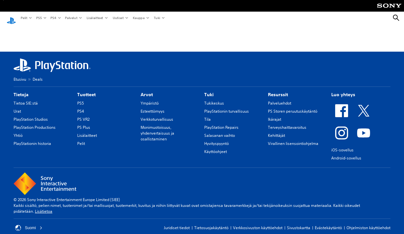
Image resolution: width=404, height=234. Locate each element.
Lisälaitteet (94, 17)
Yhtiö (18, 129)
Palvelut (71, 17)
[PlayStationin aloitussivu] (11, 18)
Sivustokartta (298, 221)
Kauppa (138, 17)
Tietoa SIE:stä (26, 97)
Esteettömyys (153, 105)
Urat (17, 105)
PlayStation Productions (35, 121)
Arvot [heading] (147, 88)
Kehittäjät (276, 129)
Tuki (157, 17)
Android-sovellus (346, 152)
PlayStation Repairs (221, 121)
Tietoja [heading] (21, 88)
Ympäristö (150, 97)
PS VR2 (83, 113)
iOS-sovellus (342, 144)
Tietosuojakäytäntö (211, 221)
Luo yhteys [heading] (343, 88)
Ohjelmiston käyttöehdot (368, 221)
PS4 (53, 17)
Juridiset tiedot (177, 221)
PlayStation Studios (31, 113)
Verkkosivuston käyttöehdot (257, 221)
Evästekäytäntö (328, 221)
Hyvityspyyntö (216, 137)
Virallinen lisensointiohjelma (293, 137)
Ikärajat (274, 113)
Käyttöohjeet (215, 145)
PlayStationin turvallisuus (226, 105)
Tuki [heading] (209, 88)
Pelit (23, 17)
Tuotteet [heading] (86, 88)
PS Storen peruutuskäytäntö (292, 105)
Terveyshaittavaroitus (287, 121)
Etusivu (20, 73)
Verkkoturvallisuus (157, 113)
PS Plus (83, 121)
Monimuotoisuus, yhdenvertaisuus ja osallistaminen (157, 127)
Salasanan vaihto (219, 129)
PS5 (38, 17)
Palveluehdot (279, 97)
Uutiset (117, 17)
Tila (207, 113)
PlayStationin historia (32, 137)
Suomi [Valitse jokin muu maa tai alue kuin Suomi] (29, 221)
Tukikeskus (214, 97)
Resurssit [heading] (278, 88)
